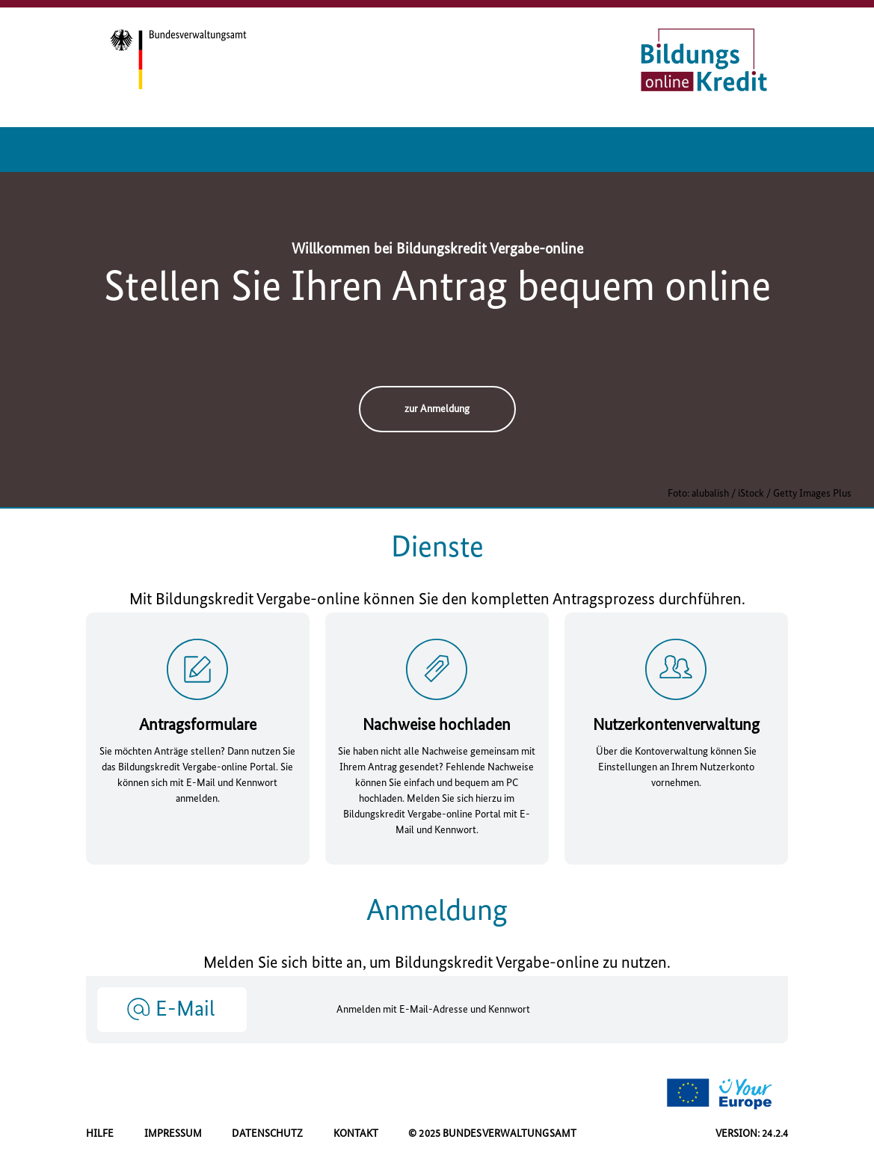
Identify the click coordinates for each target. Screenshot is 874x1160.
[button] (172, 1009)
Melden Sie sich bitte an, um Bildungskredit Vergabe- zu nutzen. (437, 964)
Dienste (437, 548)
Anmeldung (437, 912)
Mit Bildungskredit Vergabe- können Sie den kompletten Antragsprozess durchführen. (437, 600)
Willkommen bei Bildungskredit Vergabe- (437, 250)
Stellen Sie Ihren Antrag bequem (437, 289)
